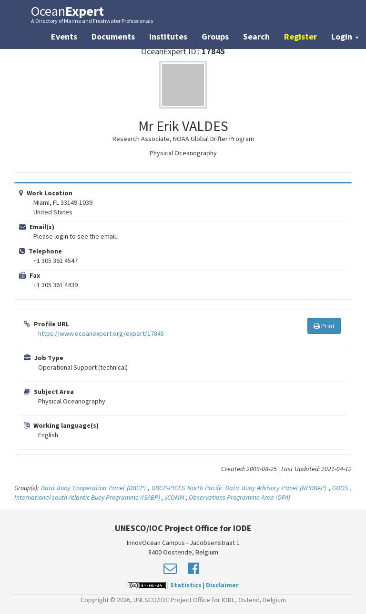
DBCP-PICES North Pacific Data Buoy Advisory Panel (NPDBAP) (239, 487)
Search (256, 36)
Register (300, 36)
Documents (113, 36)
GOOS (340, 487)
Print (324, 326)
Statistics (186, 585)
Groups (215, 36)
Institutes (168, 36)
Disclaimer (222, 585)
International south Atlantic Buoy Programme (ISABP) (87, 497)
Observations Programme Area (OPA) (239, 497)
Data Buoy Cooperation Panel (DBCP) (93, 487)
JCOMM (174, 497)
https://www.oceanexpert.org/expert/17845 (101, 333)
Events (64, 36)
